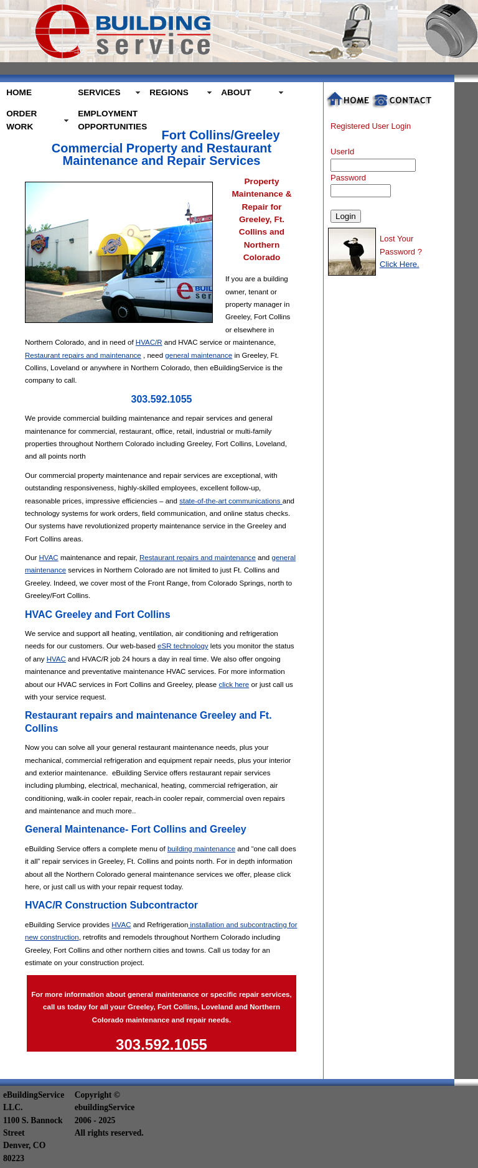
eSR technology (183, 646)
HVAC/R (149, 342)
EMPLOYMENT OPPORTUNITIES (110, 120)
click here (233, 684)
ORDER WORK (21, 120)
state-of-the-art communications (231, 501)
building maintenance (201, 849)
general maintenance (198, 355)
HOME (19, 92)
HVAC (48, 557)
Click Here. (399, 264)
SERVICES (99, 92)
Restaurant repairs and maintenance (83, 355)
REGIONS (169, 92)
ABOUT (236, 92)
